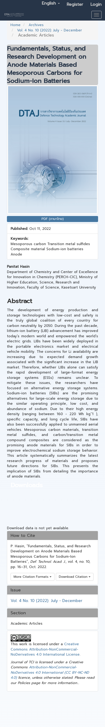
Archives (36, 24)
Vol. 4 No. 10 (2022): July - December (49, 30)
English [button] (51, 3)
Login (96, 4)
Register (75, 4)
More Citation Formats (32, 576)
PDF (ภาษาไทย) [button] (53, 218)
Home (15, 24)
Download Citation (74, 576)
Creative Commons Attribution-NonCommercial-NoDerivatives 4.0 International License (45, 649)
